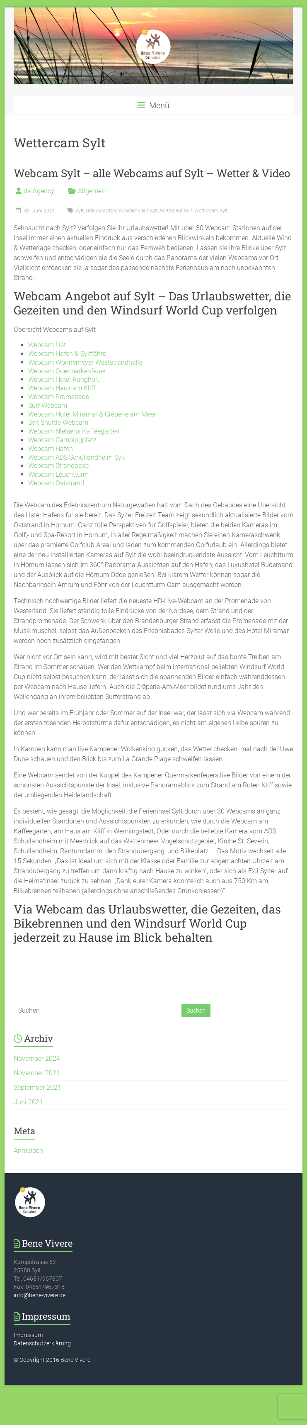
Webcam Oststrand (56, 483)
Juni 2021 (28, 1102)
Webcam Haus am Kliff (61, 388)
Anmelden (28, 1151)
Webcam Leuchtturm (58, 474)
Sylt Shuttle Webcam (58, 422)
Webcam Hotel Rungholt (63, 379)
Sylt (79, 211)
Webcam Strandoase (58, 466)
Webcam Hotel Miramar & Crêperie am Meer (92, 414)
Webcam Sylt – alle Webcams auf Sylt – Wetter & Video (152, 173)
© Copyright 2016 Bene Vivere (52, 1360)
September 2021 (37, 1087)
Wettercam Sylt (211, 211)
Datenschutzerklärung (42, 1343)
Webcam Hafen (50, 449)
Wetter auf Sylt (176, 211)
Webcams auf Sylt (138, 211)
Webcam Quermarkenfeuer (67, 371)
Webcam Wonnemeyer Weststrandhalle (85, 362)
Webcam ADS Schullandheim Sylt (76, 457)
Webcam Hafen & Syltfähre (67, 354)
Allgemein (92, 191)
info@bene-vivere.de (39, 1295)
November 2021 (37, 1073)
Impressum (28, 1335)
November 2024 (37, 1058)
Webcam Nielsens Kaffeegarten (73, 431)
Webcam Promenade (58, 397)
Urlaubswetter (101, 211)
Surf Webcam (47, 405)
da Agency (39, 191)
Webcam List (47, 345)
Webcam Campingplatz (62, 440)
